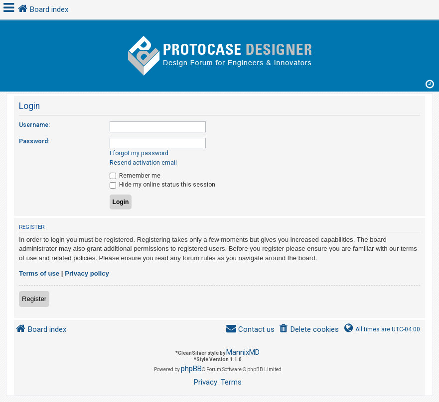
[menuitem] (308, 329)
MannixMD (243, 352)
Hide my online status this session (162, 184)
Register (34, 298)
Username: (34, 124)
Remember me (135, 175)
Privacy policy (87, 273)
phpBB (191, 368)
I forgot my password (139, 153)
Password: (34, 141)
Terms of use (39, 273)
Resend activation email (143, 162)
